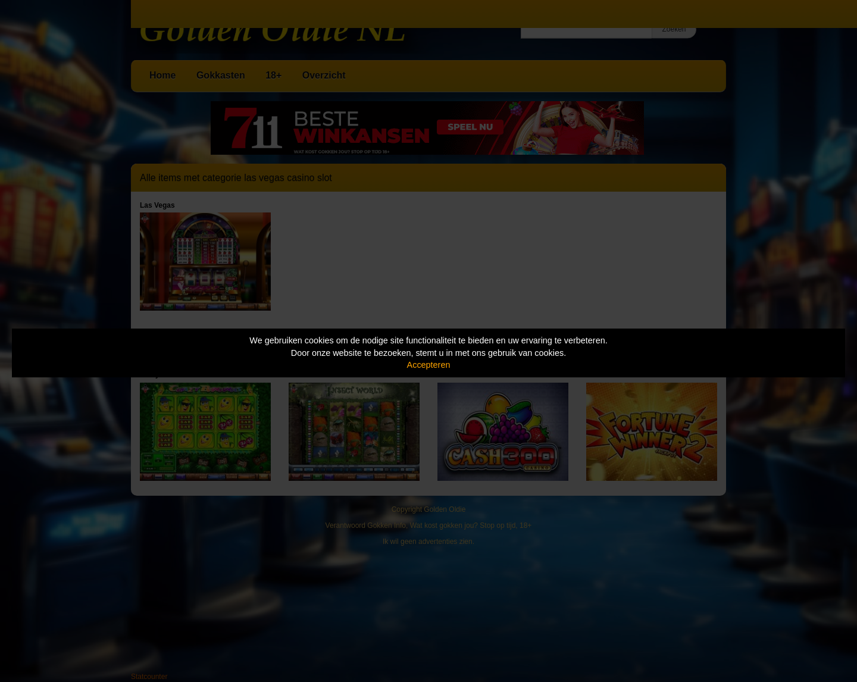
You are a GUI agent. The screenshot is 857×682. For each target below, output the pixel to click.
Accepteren (429, 365)
